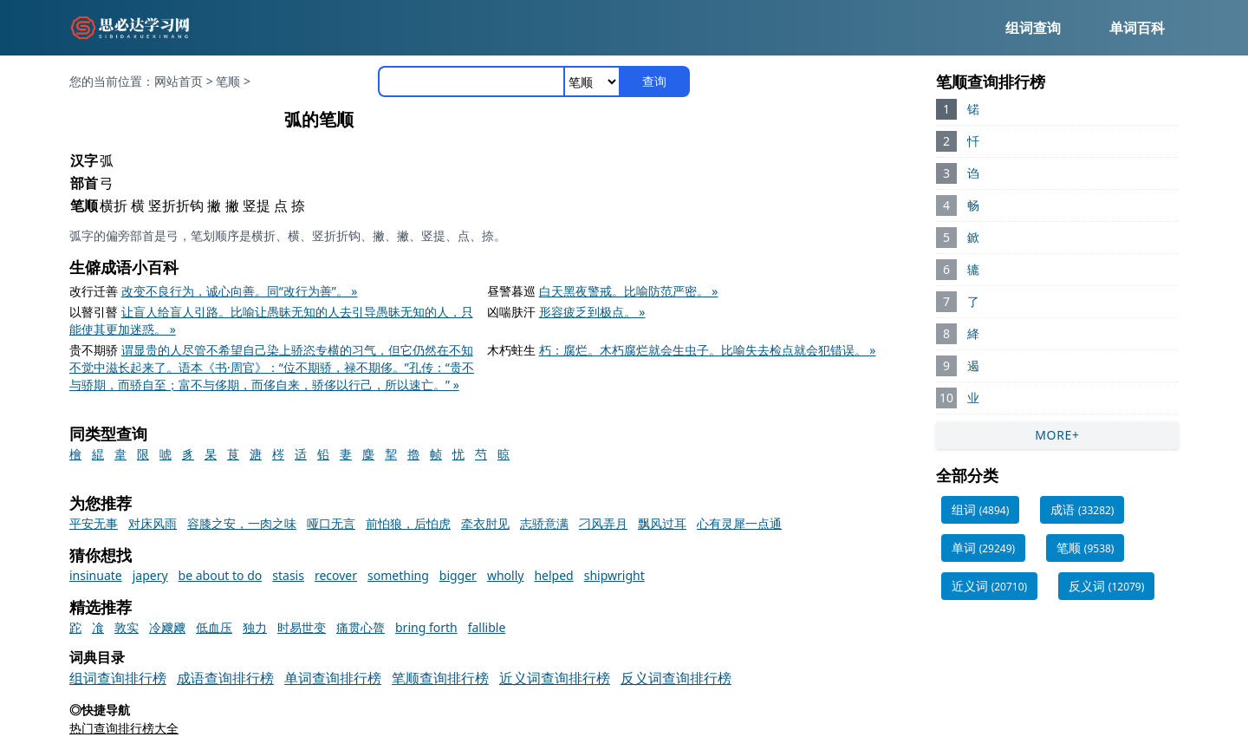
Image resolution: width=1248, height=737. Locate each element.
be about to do (221, 575)
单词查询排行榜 (332, 678)
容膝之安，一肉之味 (241, 523)
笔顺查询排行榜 (440, 678)
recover (336, 575)
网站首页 (178, 81)
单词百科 (1137, 27)
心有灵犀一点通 (739, 523)
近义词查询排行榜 (554, 678)
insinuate (95, 575)
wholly (505, 575)
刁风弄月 (603, 523)
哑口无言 (331, 523)
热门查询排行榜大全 (124, 728)
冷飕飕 (167, 627)
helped (553, 575)
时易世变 (301, 627)
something (398, 575)
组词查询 (1033, 27)
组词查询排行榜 (117, 678)
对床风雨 (152, 523)
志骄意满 (544, 523)
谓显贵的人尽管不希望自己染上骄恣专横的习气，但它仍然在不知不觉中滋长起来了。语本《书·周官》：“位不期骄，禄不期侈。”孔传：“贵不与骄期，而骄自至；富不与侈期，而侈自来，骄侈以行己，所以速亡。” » (271, 367)
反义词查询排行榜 (676, 678)
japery (150, 575)
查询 (654, 81)
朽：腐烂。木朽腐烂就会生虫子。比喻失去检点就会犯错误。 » (707, 350)
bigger (458, 575)
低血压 (214, 627)
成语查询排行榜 (225, 678)
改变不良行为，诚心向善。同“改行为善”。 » (239, 291)
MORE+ (1057, 435)
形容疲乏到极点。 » (592, 311)
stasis (288, 575)
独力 (255, 627)
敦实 (126, 627)
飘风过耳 (662, 523)
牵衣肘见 (485, 523)
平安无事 (93, 523)
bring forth (426, 627)
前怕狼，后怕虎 (408, 523)
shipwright (614, 575)
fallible (487, 627)
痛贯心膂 (360, 627)
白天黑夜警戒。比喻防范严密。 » (628, 291)
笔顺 (228, 81)
